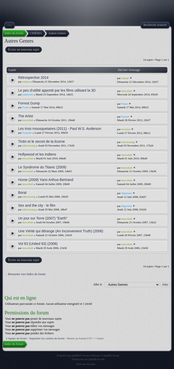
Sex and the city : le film (36, 205)
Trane (25, 107)
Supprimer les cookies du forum (46, 338)
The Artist (25, 116)
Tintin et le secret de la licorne (41, 141)
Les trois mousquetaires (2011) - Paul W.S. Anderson (59, 129)
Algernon (126, 193)
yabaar (26, 81)
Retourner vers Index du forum (27, 274)
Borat (22, 193)
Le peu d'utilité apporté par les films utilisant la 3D (57, 90)
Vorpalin (27, 132)
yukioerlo (27, 94)
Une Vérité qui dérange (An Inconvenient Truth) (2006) (60, 231)
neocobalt (126, 90)
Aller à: (97, 284)
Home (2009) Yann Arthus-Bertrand (45, 180)
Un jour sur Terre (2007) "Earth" (42, 218)
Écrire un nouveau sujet (23, 49)
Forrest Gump (29, 103)
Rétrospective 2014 (33, 78)
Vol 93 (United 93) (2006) (37, 244)
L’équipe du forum (16, 338)
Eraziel (125, 116)
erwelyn (125, 129)
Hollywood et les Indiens (37, 154)
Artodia (91, 363)
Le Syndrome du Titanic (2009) (42, 167)
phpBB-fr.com (97, 359)
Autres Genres (19, 41)
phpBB (75, 355)
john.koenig (29, 145)
